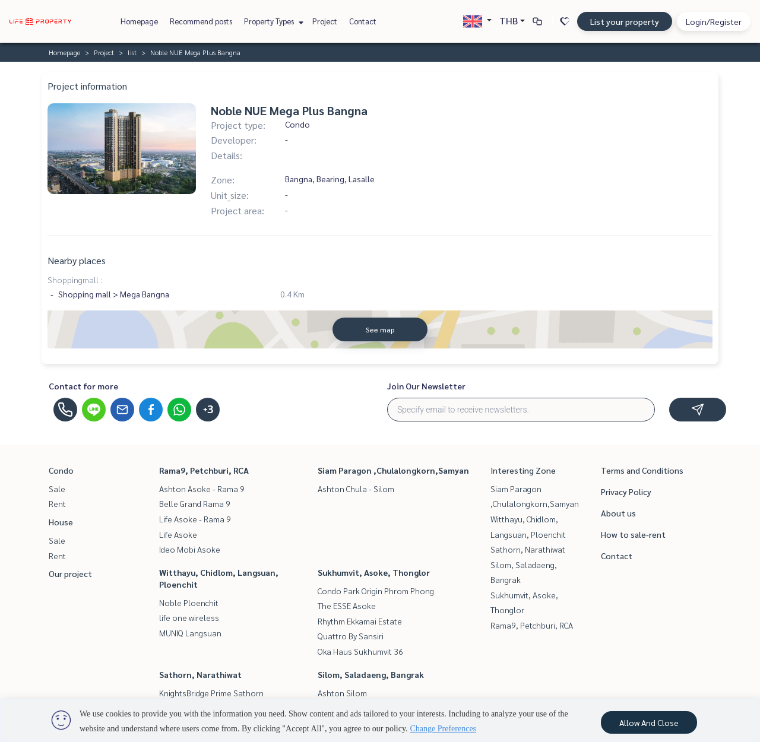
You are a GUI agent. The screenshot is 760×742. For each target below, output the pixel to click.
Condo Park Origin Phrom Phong (376, 590)
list (132, 52)
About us (618, 513)
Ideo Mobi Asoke (189, 549)
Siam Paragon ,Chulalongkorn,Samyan (393, 470)
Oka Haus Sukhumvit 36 (360, 651)
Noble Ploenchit (188, 602)
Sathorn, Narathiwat (200, 674)
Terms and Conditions (642, 470)
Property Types (272, 21)
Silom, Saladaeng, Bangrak (371, 674)
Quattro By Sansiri (351, 635)
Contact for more (83, 385)
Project (324, 21)
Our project (70, 573)
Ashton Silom (342, 692)
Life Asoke (178, 534)
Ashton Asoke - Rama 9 (202, 488)
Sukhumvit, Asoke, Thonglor (374, 572)
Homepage (139, 21)
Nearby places (77, 260)
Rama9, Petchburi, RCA (204, 470)
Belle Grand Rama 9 (194, 503)
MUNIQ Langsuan (190, 632)
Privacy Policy (626, 491)
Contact (362, 21)
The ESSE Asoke (347, 605)
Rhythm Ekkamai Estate (360, 621)
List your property (624, 21)
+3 (208, 409)
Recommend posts (201, 21)
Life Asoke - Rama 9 (195, 518)
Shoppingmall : (75, 279)
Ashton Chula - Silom (356, 488)
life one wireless (189, 617)
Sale (57, 488)
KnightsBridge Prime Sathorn (211, 692)
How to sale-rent (633, 534)
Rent (57, 503)
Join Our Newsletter (426, 385)
